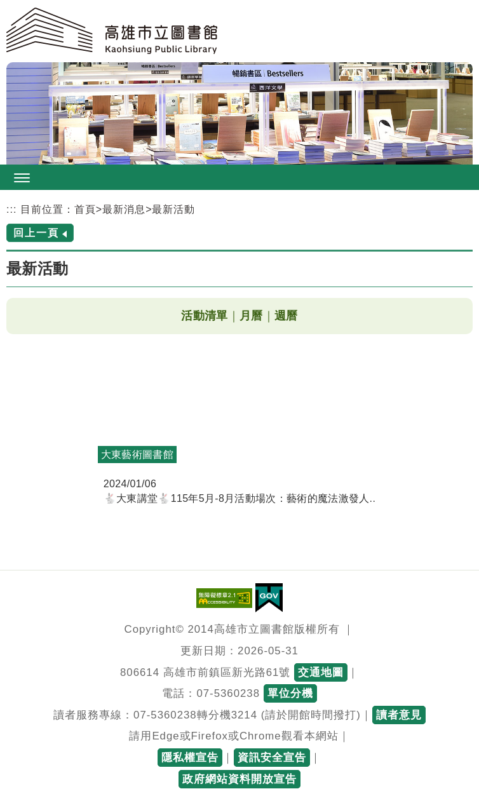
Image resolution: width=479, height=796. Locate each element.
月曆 (251, 315)
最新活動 (173, 209)
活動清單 (204, 315)
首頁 (85, 209)
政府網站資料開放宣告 (239, 779)
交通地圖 (321, 672)
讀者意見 (399, 715)
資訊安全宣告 (272, 758)
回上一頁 (36, 232)
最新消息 (123, 209)
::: (11, 209)
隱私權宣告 (190, 758)
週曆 (286, 315)
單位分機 (290, 693)
